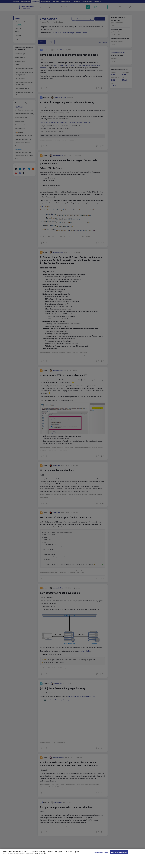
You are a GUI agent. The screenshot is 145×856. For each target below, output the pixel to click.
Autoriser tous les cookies (119, 852)
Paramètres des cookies (101, 852)
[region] (72, 852)
